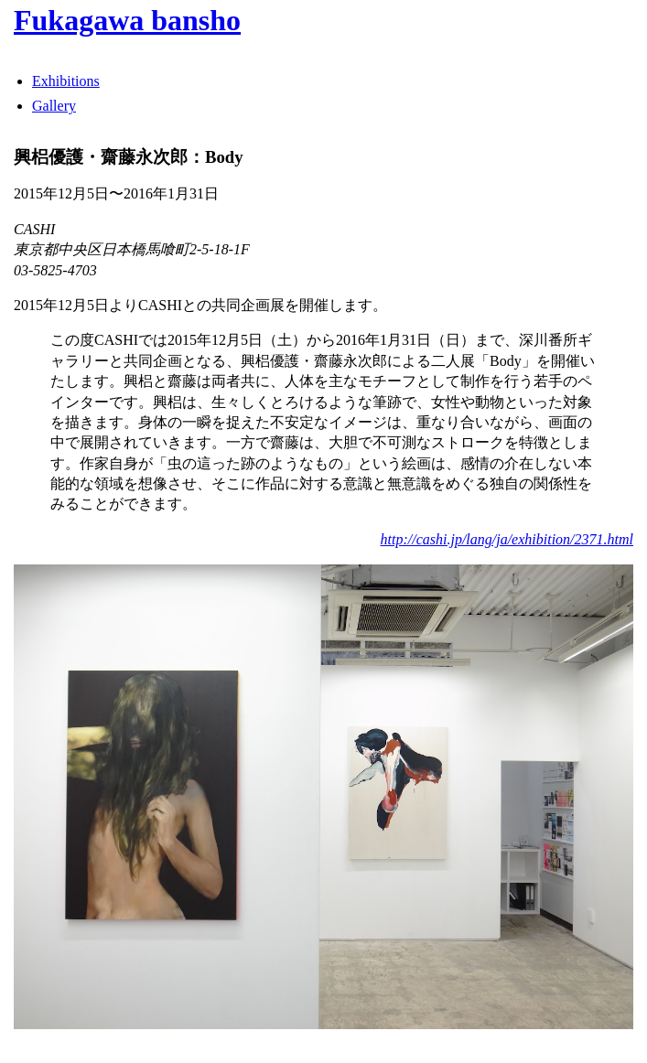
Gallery (54, 105)
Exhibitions (66, 81)
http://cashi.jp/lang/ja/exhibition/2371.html (507, 539)
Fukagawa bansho (127, 20)
